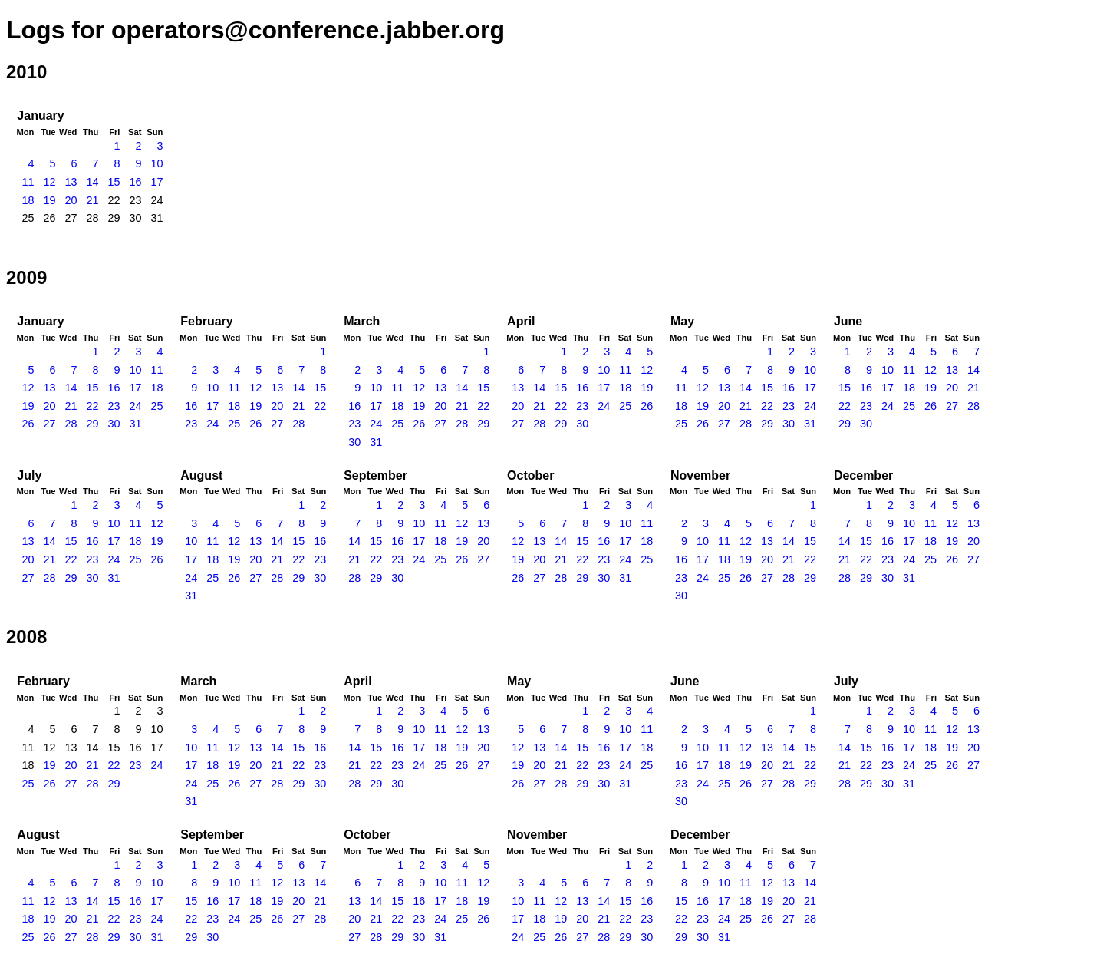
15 (113, 182)
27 (49, 424)
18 (27, 200)
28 (70, 424)
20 (70, 200)
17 (156, 182)
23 (113, 406)
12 (49, 182)
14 (92, 182)
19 (49, 200)
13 (70, 182)
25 (156, 406)
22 (92, 406)
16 (135, 182)
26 (27, 424)
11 (27, 182)
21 (92, 200)
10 (156, 163)
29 (92, 424)
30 (113, 424)
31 (135, 424)
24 (135, 406)
